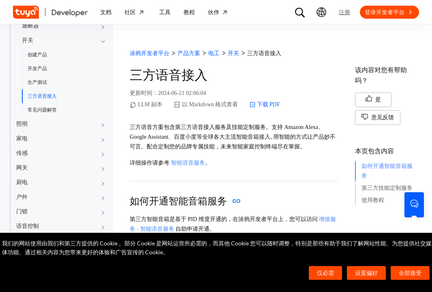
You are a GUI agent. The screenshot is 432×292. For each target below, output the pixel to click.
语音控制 (27, 226)
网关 (22, 168)
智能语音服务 (188, 163)
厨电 (22, 182)
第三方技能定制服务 (387, 188)
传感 (22, 153)
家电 (22, 138)
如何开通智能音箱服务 (387, 171)
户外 (22, 197)
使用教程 (372, 200)
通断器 (30, 26)
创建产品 (37, 55)
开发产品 (37, 68)
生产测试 (37, 82)
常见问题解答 (42, 110)
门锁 (22, 211)
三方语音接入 (42, 96)
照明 (22, 124)
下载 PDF (265, 105)
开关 (27, 40)
